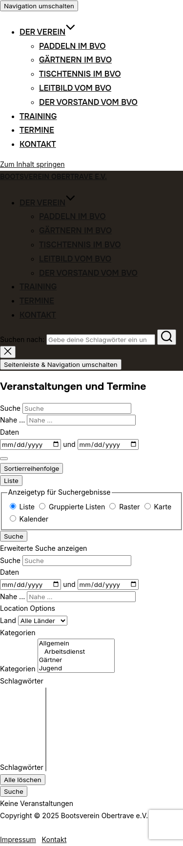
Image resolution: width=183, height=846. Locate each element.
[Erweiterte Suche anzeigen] (4, 458)
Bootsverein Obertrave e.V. (53, 176)
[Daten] (30, 444)
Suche (11, 408)
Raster (125, 507)
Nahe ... (13, 420)
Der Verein (48, 32)
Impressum (18, 839)
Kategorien (18, 669)
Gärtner (76, 660)
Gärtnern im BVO (75, 60)
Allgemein (76, 643)
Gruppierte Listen (73, 507)
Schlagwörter (21, 767)
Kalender (29, 519)
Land (9, 620)
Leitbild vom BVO (75, 88)
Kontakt (38, 144)
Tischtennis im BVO (80, 74)
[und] (108, 444)
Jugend (76, 668)
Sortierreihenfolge (31, 468)
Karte (158, 507)
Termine (37, 130)
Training (38, 116)
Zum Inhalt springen (32, 164)
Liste (11, 480)
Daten (9, 432)
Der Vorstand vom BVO (88, 102)
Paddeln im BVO (72, 46)
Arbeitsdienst (76, 651)
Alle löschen (22, 780)
